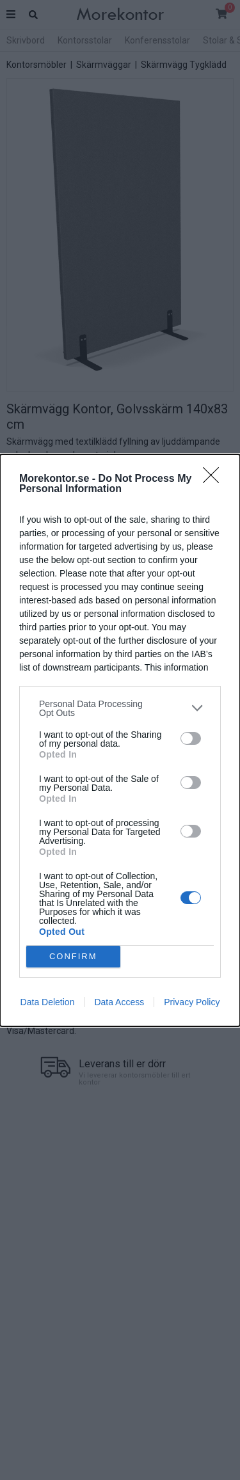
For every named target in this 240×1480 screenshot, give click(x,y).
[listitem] (120, 708)
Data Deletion (47, 1002)
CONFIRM (73, 956)
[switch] (190, 738)
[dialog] (120, 740)
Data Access (119, 1002)
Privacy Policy (192, 1002)
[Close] (215, 479)
